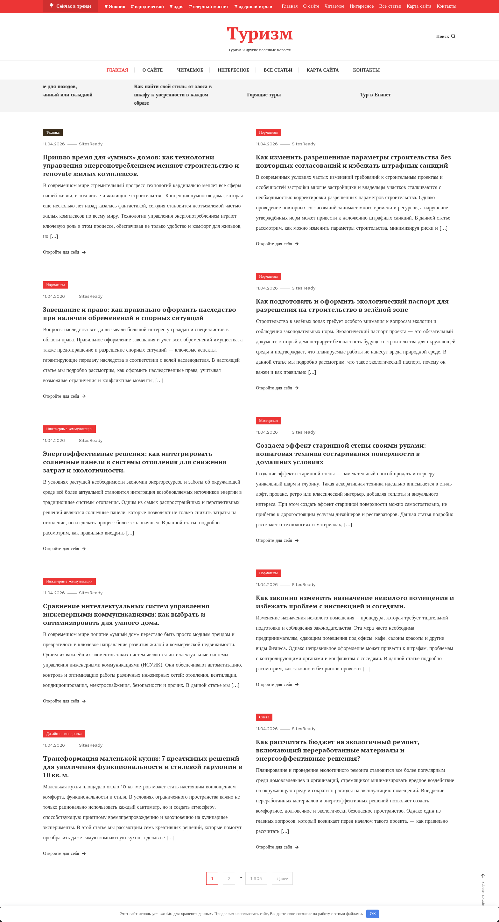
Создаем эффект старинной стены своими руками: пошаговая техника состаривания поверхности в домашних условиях (340, 453)
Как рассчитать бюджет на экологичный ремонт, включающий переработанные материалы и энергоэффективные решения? (337, 749)
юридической (149, 6)
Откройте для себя (65, 252)
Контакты (446, 6)
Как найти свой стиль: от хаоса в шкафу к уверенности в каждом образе (177, 94)
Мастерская (268, 420)
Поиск (446, 36)
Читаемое (334, 6)
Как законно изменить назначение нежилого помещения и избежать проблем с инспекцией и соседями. (355, 601)
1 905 (256, 878)
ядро (178, 6)
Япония (117, 6)
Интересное (362, 6)
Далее (282, 878)
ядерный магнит (211, 6)
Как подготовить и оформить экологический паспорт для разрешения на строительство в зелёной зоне (352, 305)
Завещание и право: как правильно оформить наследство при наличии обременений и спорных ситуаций (139, 313)
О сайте (311, 6)
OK (373, 913)
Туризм (260, 33)
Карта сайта (419, 6)
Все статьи (390, 6)
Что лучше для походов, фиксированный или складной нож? (61, 94)
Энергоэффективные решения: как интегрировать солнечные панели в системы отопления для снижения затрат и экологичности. (135, 461)
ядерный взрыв (255, 6)
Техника (53, 132)
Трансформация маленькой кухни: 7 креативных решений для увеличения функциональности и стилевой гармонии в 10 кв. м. (142, 766)
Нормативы (268, 132)
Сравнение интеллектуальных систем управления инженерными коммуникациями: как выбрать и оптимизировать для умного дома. (126, 613)
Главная (290, 6)
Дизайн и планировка (63, 733)
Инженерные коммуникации (69, 428)
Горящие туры (268, 94)
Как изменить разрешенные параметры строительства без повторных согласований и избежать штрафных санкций (353, 160)
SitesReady (91, 143)
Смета (264, 717)
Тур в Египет (379, 94)
